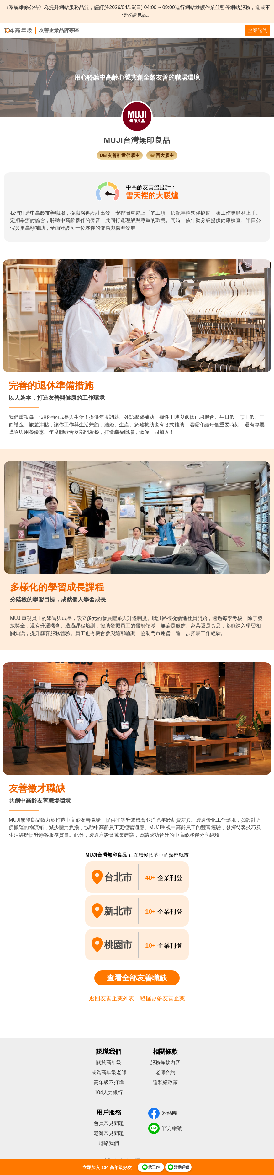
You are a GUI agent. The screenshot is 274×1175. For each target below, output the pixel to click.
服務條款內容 (165, 1062)
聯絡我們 (109, 1143)
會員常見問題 (109, 1123)
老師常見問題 (109, 1133)
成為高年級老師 (108, 1072)
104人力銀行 (109, 1092)
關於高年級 (108, 1062)
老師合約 (165, 1072)
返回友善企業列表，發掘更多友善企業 (137, 998)
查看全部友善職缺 (137, 978)
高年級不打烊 (109, 1082)
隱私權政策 (165, 1082)
